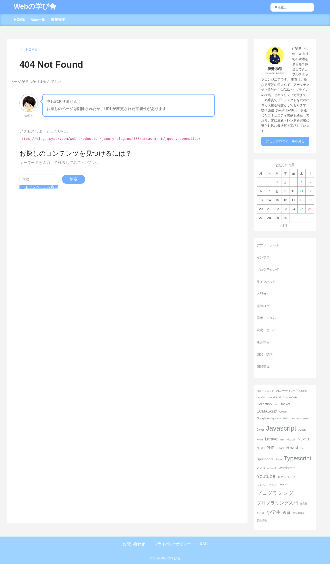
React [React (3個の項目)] (280, 448)
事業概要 (58, 20)
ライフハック (266, 281)
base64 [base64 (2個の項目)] (261, 397)
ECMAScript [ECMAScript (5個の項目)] (267, 411)
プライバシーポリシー (172, 544)
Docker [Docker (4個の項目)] (285, 404)
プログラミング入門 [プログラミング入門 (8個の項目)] (277, 502)
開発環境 (263, 366)
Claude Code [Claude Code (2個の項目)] (290, 397)
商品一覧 (37, 20)
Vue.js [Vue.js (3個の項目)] (261, 468)
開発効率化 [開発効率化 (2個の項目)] (299, 513)
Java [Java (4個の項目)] (260, 429)
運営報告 (263, 342)
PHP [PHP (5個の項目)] (270, 448)
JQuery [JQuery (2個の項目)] (302, 429)
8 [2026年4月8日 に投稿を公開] (277, 191)
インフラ (263, 257)
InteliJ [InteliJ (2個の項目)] (306, 418)
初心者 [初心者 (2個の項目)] (260, 513)
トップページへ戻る (38, 187)
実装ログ (263, 306)
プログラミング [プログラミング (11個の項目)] (275, 493)
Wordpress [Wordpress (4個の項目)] (287, 468)
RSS (203, 544)
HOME (19, 20)
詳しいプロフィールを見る (285, 141)
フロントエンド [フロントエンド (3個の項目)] (267, 485)
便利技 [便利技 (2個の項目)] (304, 503)
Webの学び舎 (35, 6)
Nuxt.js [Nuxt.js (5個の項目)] (303, 439)
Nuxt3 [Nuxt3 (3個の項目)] (260, 448)
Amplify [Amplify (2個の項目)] (303, 390)
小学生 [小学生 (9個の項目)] (273, 512)
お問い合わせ (134, 544)
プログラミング (268, 269)
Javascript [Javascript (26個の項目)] (281, 428)
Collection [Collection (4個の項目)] (264, 404)
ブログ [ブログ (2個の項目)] (283, 485)
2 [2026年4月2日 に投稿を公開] (285, 182)
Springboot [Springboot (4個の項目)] (265, 459)
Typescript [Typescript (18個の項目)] (297, 458)
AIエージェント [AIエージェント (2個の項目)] (265, 390)
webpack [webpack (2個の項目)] (272, 468)
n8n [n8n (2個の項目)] (282, 439)
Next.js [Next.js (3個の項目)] (291, 439)
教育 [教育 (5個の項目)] (287, 512)
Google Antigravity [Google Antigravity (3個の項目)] (269, 418)
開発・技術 (265, 354)
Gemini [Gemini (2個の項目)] (283, 411)
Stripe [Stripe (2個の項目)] (278, 459)
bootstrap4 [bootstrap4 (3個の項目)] (274, 397)
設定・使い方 (266, 330)
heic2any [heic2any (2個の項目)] (296, 418)
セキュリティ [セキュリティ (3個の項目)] (286, 477)
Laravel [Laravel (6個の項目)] (271, 439)
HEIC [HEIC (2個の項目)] (286, 418)
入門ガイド (265, 294)
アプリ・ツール (268, 245)
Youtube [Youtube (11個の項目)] (266, 476)
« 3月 (283, 225)
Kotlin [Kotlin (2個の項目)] (260, 439)
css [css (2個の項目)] (276, 404)
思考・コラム (266, 318)
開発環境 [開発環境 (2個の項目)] (262, 520)
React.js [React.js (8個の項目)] (294, 447)
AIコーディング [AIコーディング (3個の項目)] (286, 390)
